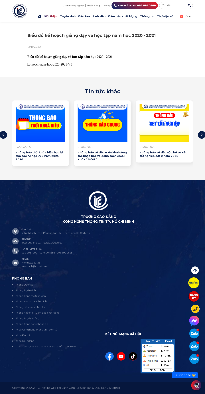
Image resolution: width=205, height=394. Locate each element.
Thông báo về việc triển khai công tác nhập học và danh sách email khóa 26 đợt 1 (102, 156)
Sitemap (114, 387)
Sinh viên (99, 16)
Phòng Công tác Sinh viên (30, 295)
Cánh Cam (68, 387)
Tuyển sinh (68, 16)
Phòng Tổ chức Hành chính (31, 301)
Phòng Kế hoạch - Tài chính (31, 307)
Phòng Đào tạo (24, 284)
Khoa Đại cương (24, 340)
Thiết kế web (48, 387)
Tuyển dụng (93, 5)
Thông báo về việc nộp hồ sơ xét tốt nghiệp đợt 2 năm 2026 (163, 154)
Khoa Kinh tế (22, 335)
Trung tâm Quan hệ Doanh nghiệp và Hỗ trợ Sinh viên (46, 346)
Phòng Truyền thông (27, 318)
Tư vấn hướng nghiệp (73, 5)
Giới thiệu (50, 16)
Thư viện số (165, 16)
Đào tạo (84, 16)
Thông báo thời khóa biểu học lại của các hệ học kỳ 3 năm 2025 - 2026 (39, 156)
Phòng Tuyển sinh (25, 290)
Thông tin (147, 16)
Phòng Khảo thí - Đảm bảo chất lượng (37, 312)
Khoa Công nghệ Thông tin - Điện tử (36, 329)
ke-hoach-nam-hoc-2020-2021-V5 (49, 64)
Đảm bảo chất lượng (122, 16)
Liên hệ (106, 5)
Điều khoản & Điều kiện (91, 387)
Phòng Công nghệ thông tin (31, 323)
